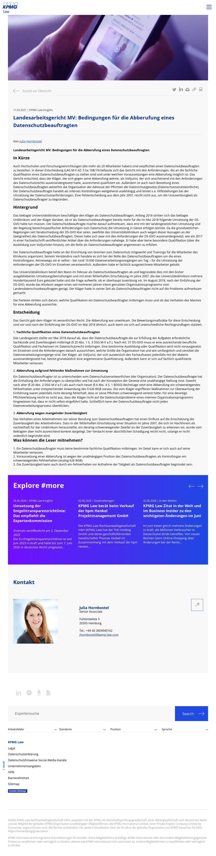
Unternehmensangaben (24, 766)
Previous (191, 486)
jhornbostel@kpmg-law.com (99, 635)
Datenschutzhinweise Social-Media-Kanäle (37, 760)
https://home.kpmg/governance (28, 831)
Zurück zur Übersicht (36, 91)
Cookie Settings (17, 791)
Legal (11, 748)
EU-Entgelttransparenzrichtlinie (40, 539)
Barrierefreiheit (18, 778)
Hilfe (11, 772)
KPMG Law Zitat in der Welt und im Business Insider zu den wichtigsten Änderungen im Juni (172, 510)
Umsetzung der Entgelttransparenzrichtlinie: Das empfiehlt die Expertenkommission (39, 513)
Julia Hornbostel (31, 141)
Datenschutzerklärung (23, 754)
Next (200, 486)
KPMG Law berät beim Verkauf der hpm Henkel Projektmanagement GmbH (106, 510)
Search (188, 713)
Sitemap (13, 784)
